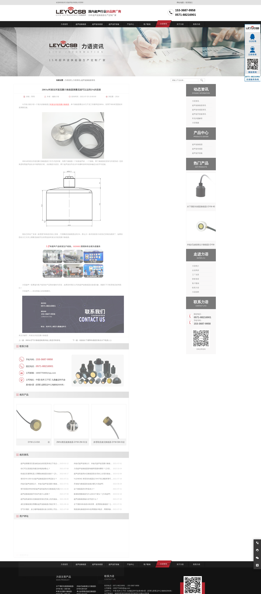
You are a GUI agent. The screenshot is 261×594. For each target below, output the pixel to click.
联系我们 (189, 2)
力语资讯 (76, 80)
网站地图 (180, 2)
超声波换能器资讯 (88, 80)
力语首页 (68, 80)
